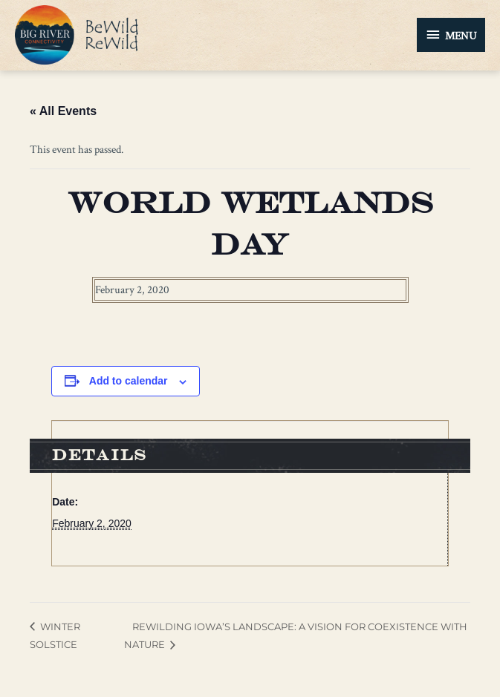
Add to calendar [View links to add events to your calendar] (128, 381)
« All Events (63, 111)
